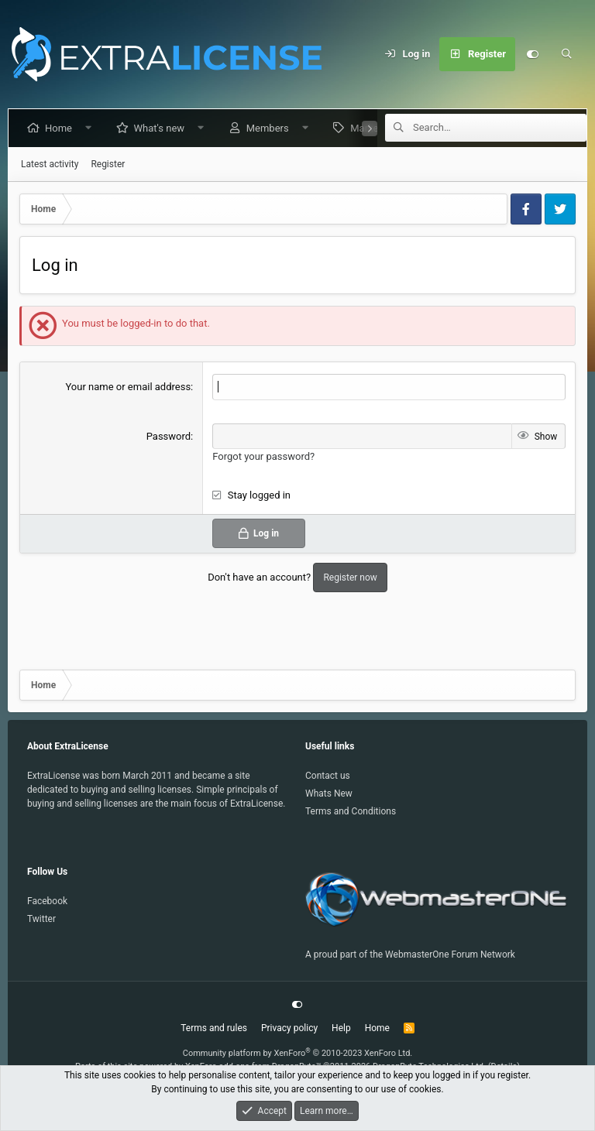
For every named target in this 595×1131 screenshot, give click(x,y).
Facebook (47, 901)
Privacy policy (289, 1028)
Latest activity (49, 164)
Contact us (327, 775)
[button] (92, 128)
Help (341, 1028)
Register (108, 164)
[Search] (566, 54)
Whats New (329, 793)
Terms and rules (214, 1028)
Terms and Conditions (350, 811)
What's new (162, 128)
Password (168, 436)
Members (270, 128)
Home (61, 128)
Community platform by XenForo (298, 1053)
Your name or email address (128, 386)
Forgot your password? (263, 456)
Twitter (41, 918)
